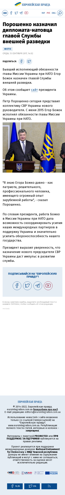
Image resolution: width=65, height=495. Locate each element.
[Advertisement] (32, 342)
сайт (34, 90)
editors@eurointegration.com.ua (42, 412)
